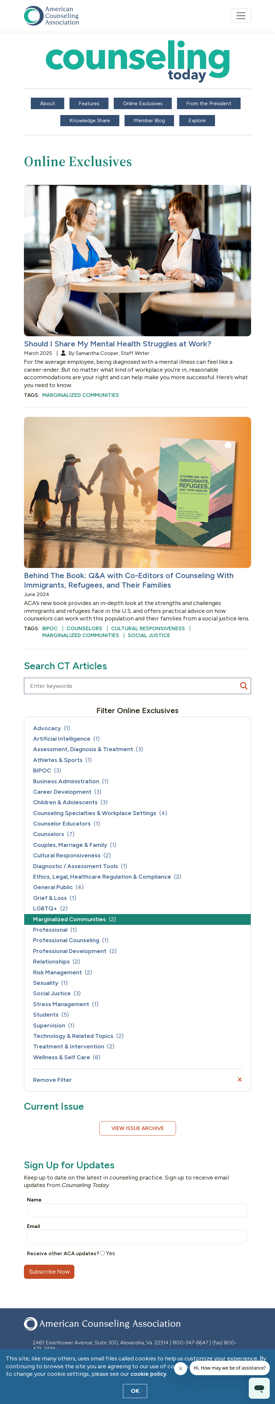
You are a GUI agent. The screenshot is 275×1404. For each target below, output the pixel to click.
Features (89, 103)
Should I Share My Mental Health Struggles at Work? (117, 343)
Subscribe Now (49, 1271)
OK (135, 1390)
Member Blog (149, 120)
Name (34, 1200)
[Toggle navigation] (240, 16)
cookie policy (148, 1373)
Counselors (84, 628)
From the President (208, 103)
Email (33, 1226)
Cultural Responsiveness (148, 628)
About (47, 103)
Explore (197, 120)
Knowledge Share (89, 120)
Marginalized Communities (80, 395)
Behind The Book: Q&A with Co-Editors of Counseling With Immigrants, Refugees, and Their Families (129, 580)
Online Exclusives (143, 103)
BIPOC (50, 628)
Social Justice (149, 635)
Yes (107, 1253)
